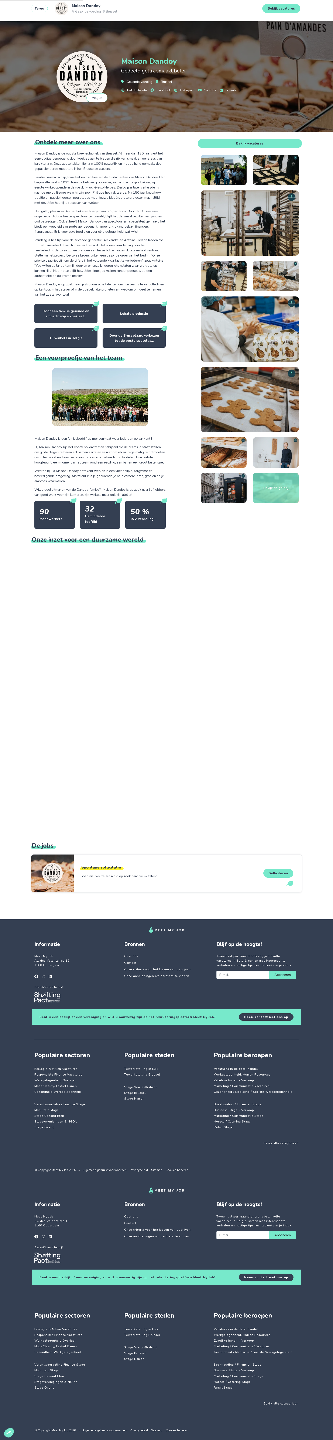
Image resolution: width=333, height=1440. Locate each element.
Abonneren (282, 974)
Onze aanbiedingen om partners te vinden (156, 976)
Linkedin (228, 90)
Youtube (207, 90)
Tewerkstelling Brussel (142, 1075)
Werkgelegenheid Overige (54, 1080)
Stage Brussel (135, 1093)
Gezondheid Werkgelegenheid (57, 1092)
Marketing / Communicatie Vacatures (242, 1086)
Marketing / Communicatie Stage (238, 1116)
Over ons (131, 956)
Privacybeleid (139, 1170)
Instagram (184, 90)
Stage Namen (134, 1099)
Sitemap (156, 1170)
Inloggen (300, 10)
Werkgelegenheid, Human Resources (242, 1075)
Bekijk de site (134, 90)
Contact (130, 963)
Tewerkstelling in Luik (141, 1069)
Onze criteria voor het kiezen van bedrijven (157, 969)
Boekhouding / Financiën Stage (237, 1104)
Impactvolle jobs (74, 10)
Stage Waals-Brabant (140, 1087)
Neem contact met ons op (266, 1017)
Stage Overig (44, 1127)
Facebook (161, 90)
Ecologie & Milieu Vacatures (56, 1069)
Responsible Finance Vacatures (58, 1075)
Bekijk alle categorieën (281, 1143)
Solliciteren (278, 873)
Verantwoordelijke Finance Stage (59, 1104)
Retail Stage (223, 1127)
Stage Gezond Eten (49, 1116)
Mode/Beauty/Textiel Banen (55, 1086)
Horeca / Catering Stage (232, 1122)
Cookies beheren (177, 1170)
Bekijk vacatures (250, 143)
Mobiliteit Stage (46, 1110)
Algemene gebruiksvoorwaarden (104, 1170)
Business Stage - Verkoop (234, 1110)
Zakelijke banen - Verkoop (234, 1080)
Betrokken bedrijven (110, 10)
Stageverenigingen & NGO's (56, 1122)
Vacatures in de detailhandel (236, 1069)
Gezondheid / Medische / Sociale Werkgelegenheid (253, 1092)
